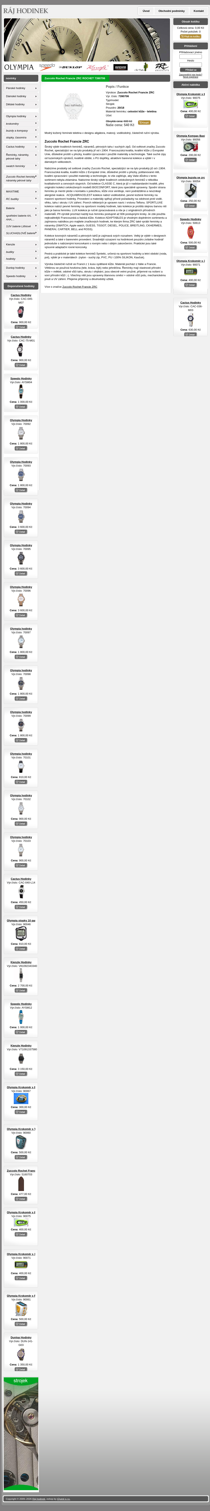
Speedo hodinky (15, 276)
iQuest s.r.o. (63, 1498)
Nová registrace (190, 77)
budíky (10, 252)
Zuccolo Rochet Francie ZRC (79, 286)
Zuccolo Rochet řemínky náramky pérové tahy (20, 178)
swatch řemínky (15, 166)
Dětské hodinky (15, 104)
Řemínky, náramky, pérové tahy (17, 156)
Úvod (146, 11)
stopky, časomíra (16, 137)
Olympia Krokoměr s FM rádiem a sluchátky (35, 1295)
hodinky (10, 258)
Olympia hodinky (16, 116)
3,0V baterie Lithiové (18, 226)
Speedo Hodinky (190, 219)
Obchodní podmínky (172, 11)
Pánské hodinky (15, 88)
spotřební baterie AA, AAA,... (18, 217)
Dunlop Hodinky (21, 1337)
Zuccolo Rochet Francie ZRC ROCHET (31, 1170)
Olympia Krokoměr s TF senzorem (29, 1129)
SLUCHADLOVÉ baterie (20, 233)
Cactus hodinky (15, 146)
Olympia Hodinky (21, 420)
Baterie (10, 208)
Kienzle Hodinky (21, 962)
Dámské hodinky (16, 96)
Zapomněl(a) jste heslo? (190, 75)
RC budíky (12, 199)
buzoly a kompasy (17, 130)
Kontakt (199, 11)
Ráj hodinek (38, 1498)
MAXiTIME (12, 191)
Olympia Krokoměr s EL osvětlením (29, 1087)
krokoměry (12, 123)
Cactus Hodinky (190, 302)
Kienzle (10, 244)
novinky (11, 78)
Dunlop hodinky (15, 267)
